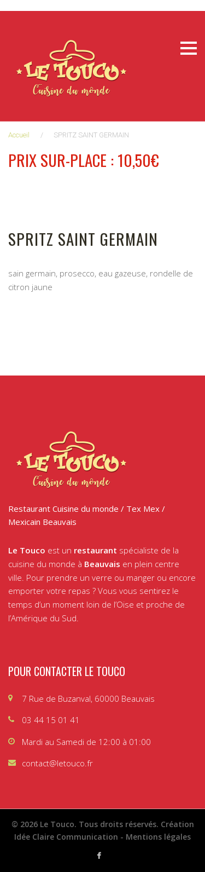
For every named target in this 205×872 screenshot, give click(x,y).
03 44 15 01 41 (51, 719)
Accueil (19, 135)
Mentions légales (158, 836)
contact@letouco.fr (57, 763)
